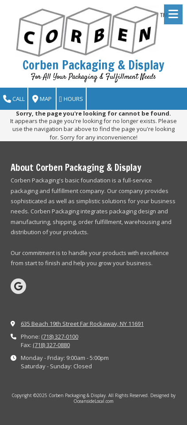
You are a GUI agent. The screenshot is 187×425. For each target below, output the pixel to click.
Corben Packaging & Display (93, 65)
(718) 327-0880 (51, 345)
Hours (71, 99)
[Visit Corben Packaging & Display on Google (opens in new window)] (18, 286)
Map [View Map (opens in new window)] (42, 99)
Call (14, 99)
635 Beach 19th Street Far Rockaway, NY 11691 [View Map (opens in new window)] (82, 324)
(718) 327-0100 (59, 336)
